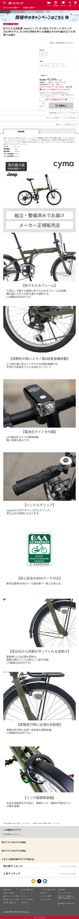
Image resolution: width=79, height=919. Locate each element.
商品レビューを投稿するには (66, 124)
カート (23, 893)
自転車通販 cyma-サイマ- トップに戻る (62, 113)
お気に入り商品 (8, 893)
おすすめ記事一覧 (27, 889)
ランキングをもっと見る (67, 866)
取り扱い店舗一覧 (9, 903)
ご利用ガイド (25, 903)
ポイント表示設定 (27, 899)
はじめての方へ (45, 899)
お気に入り (43, 107)
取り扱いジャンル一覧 (10, 899)
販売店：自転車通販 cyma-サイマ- (61, 42)
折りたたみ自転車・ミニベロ (61, 12)
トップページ (5, 12)
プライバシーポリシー (65, 893)
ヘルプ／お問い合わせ (48, 889)
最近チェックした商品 (11, 896)
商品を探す (7, 889)
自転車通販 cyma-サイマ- (12, 834)
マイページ (24, 896)
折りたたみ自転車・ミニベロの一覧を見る (61, 117)
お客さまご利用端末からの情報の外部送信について (66, 898)
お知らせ (43, 893)
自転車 (48, 12)
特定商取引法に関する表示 (66, 904)
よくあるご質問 (45, 896)
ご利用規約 (61, 889)
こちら (27, 912)
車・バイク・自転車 (18, 12)
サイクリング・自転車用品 (35, 12)
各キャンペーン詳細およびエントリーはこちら (56, 89)
